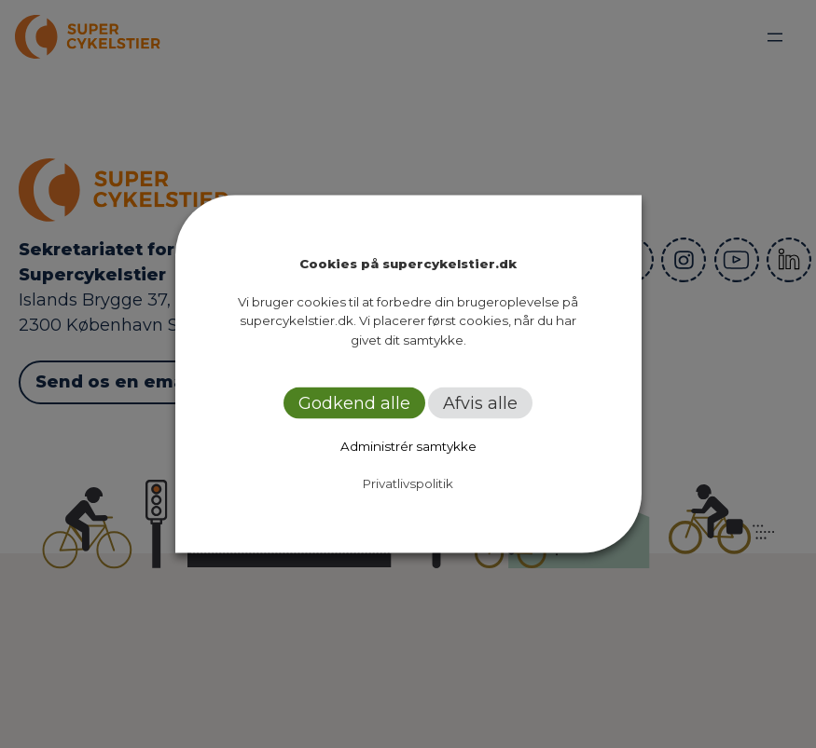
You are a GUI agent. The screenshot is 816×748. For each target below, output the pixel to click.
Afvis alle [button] (480, 403)
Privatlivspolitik (408, 483)
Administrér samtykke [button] (408, 446)
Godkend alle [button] (354, 403)
